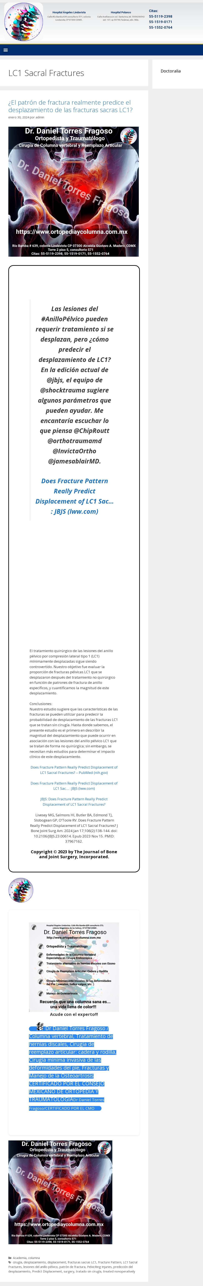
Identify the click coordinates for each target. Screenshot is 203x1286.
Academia (19, 1258)
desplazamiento (35, 1262)
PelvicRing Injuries (99, 1267)
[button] (5, 50)
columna (34, 1258)
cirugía (17, 1262)
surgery (69, 1271)
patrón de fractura (72, 1267)
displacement (57, 1262)
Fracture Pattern (109, 1262)
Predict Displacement (47, 1271)
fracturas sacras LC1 (82, 1262)
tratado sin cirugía (88, 1271)
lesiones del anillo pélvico (40, 1267)
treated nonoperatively (119, 1271)
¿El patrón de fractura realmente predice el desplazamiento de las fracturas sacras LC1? (70, 106)
